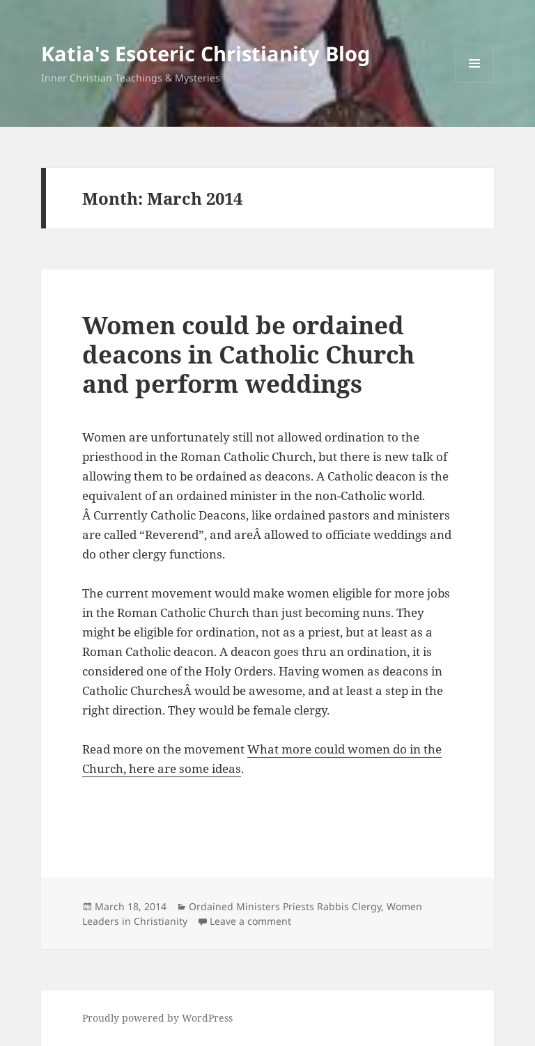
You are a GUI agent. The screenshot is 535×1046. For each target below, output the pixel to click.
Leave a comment (250, 921)
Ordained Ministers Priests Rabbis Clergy (285, 906)
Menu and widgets (475, 82)
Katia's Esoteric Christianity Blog (205, 53)
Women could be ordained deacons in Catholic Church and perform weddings (248, 354)
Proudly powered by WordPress (157, 1017)
